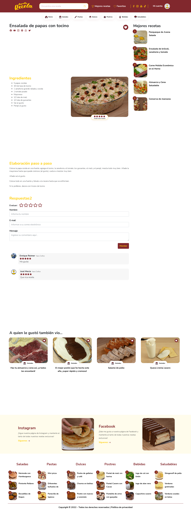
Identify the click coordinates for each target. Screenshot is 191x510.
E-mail (12, 220)
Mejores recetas (102, 6)
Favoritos (121, 6)
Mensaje (13, 230)
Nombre (13, 209)
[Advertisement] (69, 55)
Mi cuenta (157, 6)
